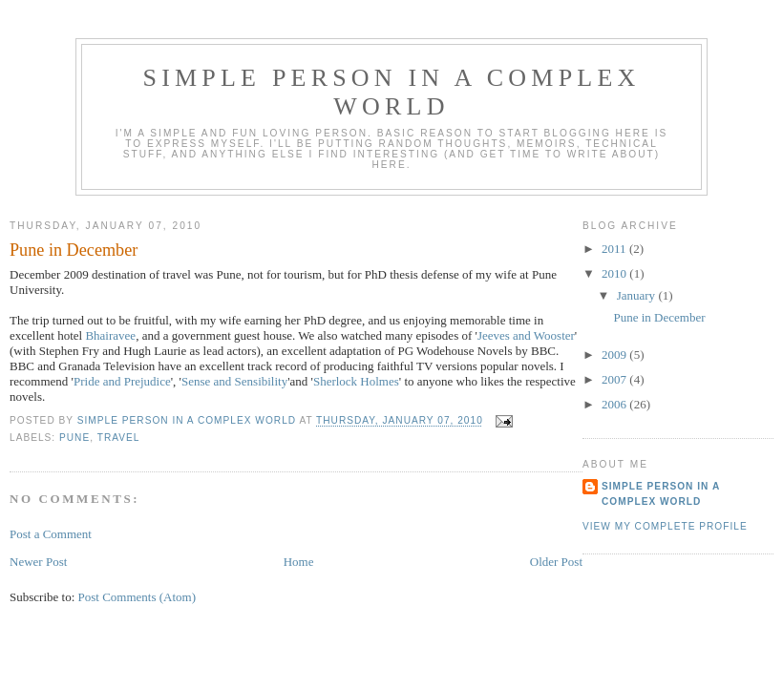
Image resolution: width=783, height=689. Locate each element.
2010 (615, 273)
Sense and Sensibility (234, 381)
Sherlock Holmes (356, 381)
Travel (118, 437)
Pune (74, 437)
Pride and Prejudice (122, 381)
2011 (615, 248)
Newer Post (38, 561)
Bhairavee (110, 335)
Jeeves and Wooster (526, 335)
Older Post (556, 561)
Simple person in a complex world (392, 92)
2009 (615, 354)
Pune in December (659, 317)
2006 (615, 404)
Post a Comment (51, 534)
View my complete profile (665, 526)
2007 (615, 379)
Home (299, 561)
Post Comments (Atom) (137, 597)
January (638, 295)
